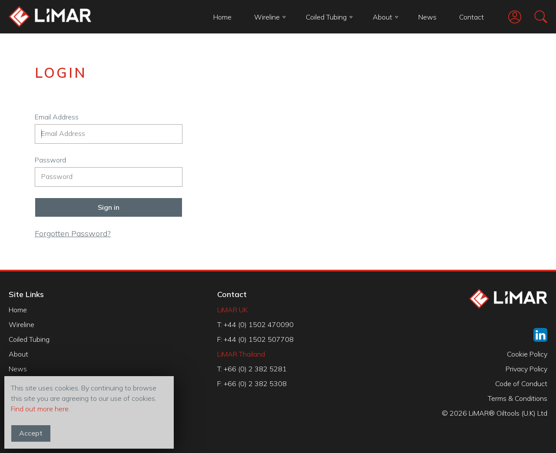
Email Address (57, 116)
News (427, 17)
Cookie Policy (527, 354)
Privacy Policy (526, 368)
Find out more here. (40, 408)
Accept (31, 433)
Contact (471, 17)
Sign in (108, 207)
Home (222, 17)
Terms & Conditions (517, 398)
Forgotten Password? (73, 233)
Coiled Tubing (329, 17)
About (385, 17)
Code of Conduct (521, 383)
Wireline (270, 17)
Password (50, 159)
